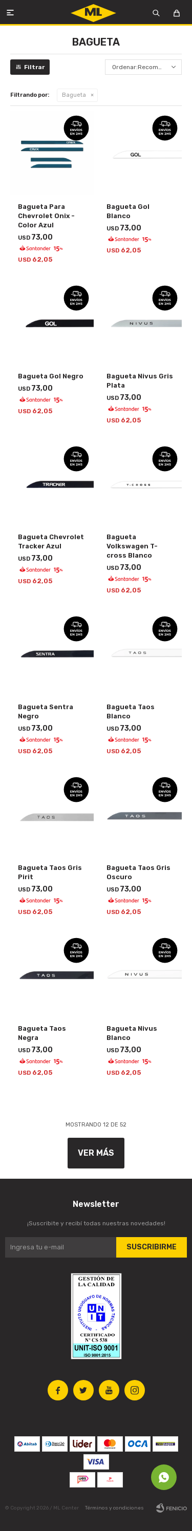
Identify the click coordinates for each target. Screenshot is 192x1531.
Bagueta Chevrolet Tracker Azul (51, 541)
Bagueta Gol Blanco (128, 211)
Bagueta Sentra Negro (45, 711)
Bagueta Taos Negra (42, 1033)
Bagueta (74, 95)
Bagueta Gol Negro (50, 376)
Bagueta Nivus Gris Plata (139, 380)
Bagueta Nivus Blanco (131, 1033)
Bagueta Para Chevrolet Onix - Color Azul (46, 216)
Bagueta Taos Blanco (130, 711)
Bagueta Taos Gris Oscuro (138, 872)
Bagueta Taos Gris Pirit (50, 872)
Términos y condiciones (114, 1508)
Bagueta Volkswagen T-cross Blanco (132, 546)
